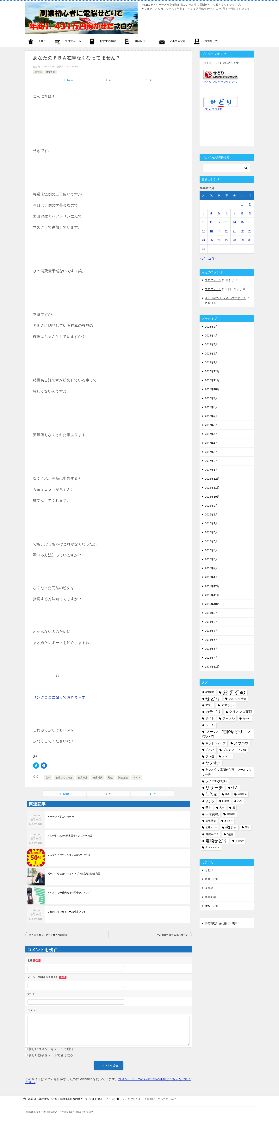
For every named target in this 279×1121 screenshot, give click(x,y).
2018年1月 (211, 362)
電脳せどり (212, 906)
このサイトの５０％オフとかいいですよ (69, 854)
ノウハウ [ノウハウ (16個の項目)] (241, 743)
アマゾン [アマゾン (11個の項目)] (227, 705)
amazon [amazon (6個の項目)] (209, 691)
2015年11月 (212, 595)
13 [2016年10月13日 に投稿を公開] (226, 222)
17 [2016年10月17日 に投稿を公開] (203, 231)
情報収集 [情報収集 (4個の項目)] (231, 814)
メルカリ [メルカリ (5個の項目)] (227, 756)
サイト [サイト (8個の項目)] (209, 718)
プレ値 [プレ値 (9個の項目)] (209, 756)
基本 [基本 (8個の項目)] (208, 807)
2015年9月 (211, 612)
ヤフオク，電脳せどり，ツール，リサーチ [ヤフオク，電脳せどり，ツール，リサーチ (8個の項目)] (227, 772)
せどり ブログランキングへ (220, 81)
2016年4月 (211, 550)
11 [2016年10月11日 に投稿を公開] (211, 222)
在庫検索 (83, 777)
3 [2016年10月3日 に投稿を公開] (203, 213)
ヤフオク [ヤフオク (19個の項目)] (213, 763)
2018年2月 (211, 353)
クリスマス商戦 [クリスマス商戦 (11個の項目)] (240, 712)
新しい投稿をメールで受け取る (51, 1055)
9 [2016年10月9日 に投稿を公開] (250, 213)
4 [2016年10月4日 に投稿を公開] (211, 213)
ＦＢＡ (136, 777)
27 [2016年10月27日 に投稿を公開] (226, 240)
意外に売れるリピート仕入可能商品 (48, 934)
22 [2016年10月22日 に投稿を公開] (242, 231)
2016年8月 (211, 514)
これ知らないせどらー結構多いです (66, 911)
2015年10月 (212, 604)
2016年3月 (211, 559)
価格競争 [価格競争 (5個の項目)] (242, 794)
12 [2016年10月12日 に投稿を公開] (218, 222)
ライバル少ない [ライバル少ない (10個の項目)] (216, 781)
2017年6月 (211, 425)
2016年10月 (212, 496)
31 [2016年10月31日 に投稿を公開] (203, 248)
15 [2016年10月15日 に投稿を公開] (242, 222)
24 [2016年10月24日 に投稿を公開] (203, 240)
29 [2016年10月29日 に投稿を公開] (242, 240)
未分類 (38, 72)
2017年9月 (211, 398)
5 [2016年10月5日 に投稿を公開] (219, 213)
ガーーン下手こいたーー (60, 816)
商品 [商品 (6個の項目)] (239, 801)
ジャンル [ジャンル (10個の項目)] (228, 718)
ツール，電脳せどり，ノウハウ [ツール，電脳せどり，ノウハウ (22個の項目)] (226, 734)
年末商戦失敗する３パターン (172, 934)
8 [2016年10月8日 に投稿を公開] (242, 213)
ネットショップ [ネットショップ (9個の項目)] (215, 743)
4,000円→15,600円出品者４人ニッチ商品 (69, 835)
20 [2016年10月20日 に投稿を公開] (226, 231)
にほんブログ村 (212, 109)
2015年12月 (212, 586)
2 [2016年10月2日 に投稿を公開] (250, 204)
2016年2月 (211, 568)
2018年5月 (211, 326)
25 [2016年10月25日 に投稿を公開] (211, 240)
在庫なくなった (64, 777)
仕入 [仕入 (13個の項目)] (234, 788)
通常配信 (50, 72)
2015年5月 (211, 648)
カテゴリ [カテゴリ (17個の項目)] (213, 712)
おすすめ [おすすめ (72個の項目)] (234, 692)
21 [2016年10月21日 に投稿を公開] (234, 231)
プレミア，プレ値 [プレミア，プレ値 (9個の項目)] (234, 749)
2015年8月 (211, 621)
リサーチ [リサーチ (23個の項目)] (214, 787)
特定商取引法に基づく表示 (221, 923)
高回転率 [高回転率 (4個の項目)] (239, 841)
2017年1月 (211, 469)
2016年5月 (211, 541)
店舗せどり (212, 879)
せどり (209, 870)
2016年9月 (211, 505)
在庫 (48, 777)
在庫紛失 (98, 777)
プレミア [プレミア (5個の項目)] (210, 749)
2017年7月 (211, 416)
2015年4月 (211, 657)
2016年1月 (211, 577)
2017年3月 (211, 451)
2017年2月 (211, 460)
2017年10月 (212, 389)
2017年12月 (212, 371)
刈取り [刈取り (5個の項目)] (225, 801)
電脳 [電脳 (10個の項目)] (230, 834)
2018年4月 (211, 335)
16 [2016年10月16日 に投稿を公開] (249, 222)
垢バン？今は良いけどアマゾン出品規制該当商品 (73, 873)
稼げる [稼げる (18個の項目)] (231, 827)
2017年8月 (211, 407)
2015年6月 (211, 639)
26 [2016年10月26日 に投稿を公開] (218, 240)
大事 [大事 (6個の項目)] (221, 807)
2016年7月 (211, 523)
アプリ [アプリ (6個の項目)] (209, 705)
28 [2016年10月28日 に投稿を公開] (234, 240)
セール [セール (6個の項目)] (246, 718)
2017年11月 (212, 380)
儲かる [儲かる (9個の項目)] (209, 801)
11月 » (212, 258)
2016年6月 (211, 532)
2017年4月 (211, 443)
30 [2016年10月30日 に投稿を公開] (249, 240)
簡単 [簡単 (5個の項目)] (247, 827)
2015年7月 (211, 630)
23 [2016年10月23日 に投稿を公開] (249, 231)
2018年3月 (211, 344)
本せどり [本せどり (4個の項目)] (228, 821)
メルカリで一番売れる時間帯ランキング (69, 892)
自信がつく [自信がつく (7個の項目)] (212, 834)
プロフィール (213, 280)
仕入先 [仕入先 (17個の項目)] (211, 794)
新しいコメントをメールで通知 (51, 1049)
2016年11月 (212, 487)
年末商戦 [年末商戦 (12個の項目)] (212, 814)
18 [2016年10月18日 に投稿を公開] (211, 231)
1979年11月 (212, 666)
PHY (208, 303)
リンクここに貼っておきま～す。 (61, 697)
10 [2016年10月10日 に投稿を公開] (203, 222)
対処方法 (123, 777)
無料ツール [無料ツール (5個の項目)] (211, 827)
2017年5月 (211, 433)
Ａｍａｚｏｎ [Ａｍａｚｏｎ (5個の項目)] (212, 847)
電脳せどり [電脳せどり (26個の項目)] (216, 840)
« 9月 (203, 258)
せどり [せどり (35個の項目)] (212, 698)
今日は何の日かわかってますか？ (225, 298)
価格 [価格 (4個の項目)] (227, 794)
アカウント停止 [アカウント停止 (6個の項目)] (237, 698)
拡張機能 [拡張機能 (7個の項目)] (210, 820)
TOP (65, 1098)
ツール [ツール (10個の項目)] (210, 725)
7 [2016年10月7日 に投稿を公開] (234, 213)
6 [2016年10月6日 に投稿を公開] (226, 213)
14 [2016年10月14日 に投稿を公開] (234, 222)
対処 (110, 777)
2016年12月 (212, 478)
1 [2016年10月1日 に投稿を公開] (242, 204)
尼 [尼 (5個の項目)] (233, 807)
